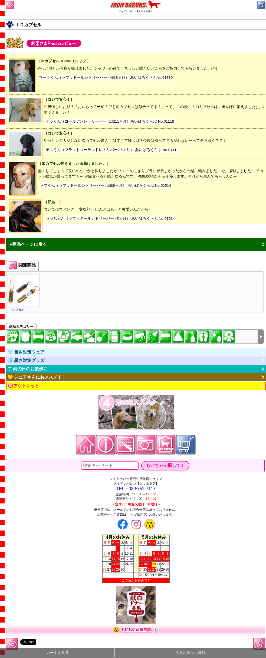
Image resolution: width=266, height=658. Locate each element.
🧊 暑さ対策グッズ (26, 360)
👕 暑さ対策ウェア (26, 352)
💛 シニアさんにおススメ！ (35, 377)
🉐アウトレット (23, 386)
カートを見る (57, 653)
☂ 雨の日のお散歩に (28, 368)
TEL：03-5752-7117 (136, 488)
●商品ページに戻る (28, 244)
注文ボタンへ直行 (190, 653)
